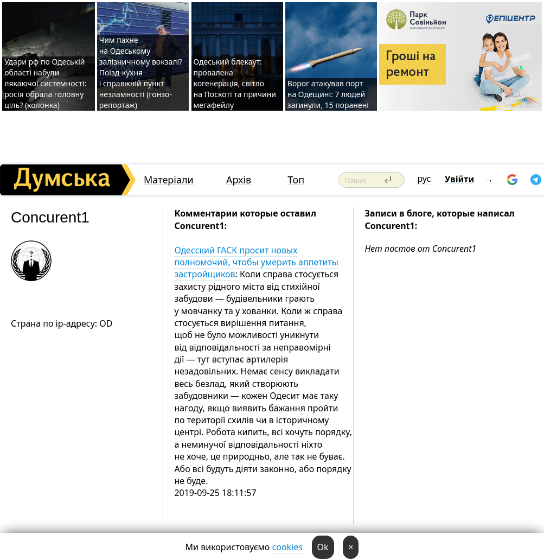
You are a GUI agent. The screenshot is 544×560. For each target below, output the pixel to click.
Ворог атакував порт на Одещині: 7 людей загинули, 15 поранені (328, 94)
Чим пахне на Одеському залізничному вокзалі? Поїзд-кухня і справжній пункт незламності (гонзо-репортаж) (140, 72)
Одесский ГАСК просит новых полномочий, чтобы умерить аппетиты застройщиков (256, 262)
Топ (295, 180)
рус (424, 178)
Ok (323, 547)
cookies (287, 547)
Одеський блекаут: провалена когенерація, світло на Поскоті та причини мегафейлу (235, 83)
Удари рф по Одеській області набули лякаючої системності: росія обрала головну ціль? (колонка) (45, 83)
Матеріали (169, 180)
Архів (238, 180)
